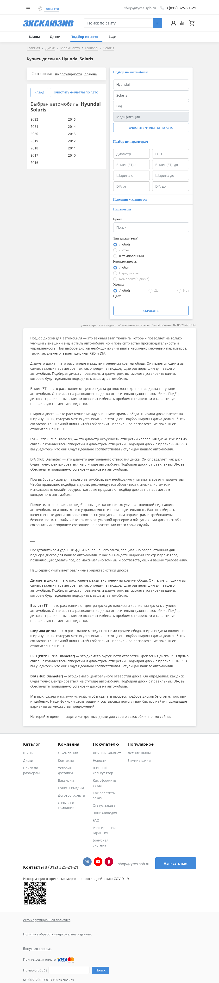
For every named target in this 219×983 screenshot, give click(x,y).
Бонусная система (37, 948)
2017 (34, 155)
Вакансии (66, 780)
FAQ (96, 820)
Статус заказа (104, 805)
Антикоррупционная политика (46, 919)
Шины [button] (35, 36)
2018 (34, 148)
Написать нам (176, 863)
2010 (72, 155)
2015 (72, 119)
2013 (72, 133)
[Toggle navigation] (28, 8)
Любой (124, 244)
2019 (34, 141)
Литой (124, 250)
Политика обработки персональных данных (57, 934)
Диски (28, 760)
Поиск (100, 970)
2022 (34, 119)
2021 (34, 126)
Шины (28, 753)
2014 (72, 126)
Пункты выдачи (71, 788)
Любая (124, 267)
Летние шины (139, 753)
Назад (39, 92)
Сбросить (151, 311)
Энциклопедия (105, 813)
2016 (34, 162)
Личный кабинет (107, 753)
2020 (34, 133)
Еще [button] (112, 36)
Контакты (66, 760)
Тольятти (51, 9)
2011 (72, 148)
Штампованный (131, 255)
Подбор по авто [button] (84, 36)
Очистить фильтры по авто (76, 92)
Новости (99, 760)
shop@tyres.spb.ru (133, 864)
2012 (72, 141)
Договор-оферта (71, 795)
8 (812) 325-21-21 (181, 7)
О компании (68, 753)
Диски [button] (55, 36)
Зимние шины (139, 760)
